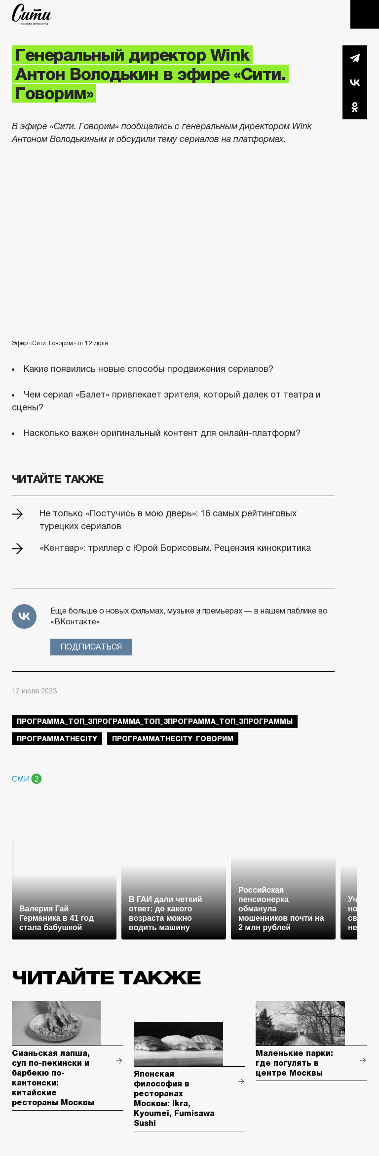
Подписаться (91, 647)
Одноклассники (354, 107)
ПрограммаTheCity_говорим (172, 739)
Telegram (354, 57)
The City (32, 14)
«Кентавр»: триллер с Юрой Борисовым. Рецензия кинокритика (175, 548)
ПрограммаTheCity (57, 739)
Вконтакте (354, 82)
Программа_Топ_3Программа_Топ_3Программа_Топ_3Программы (155, 721)
